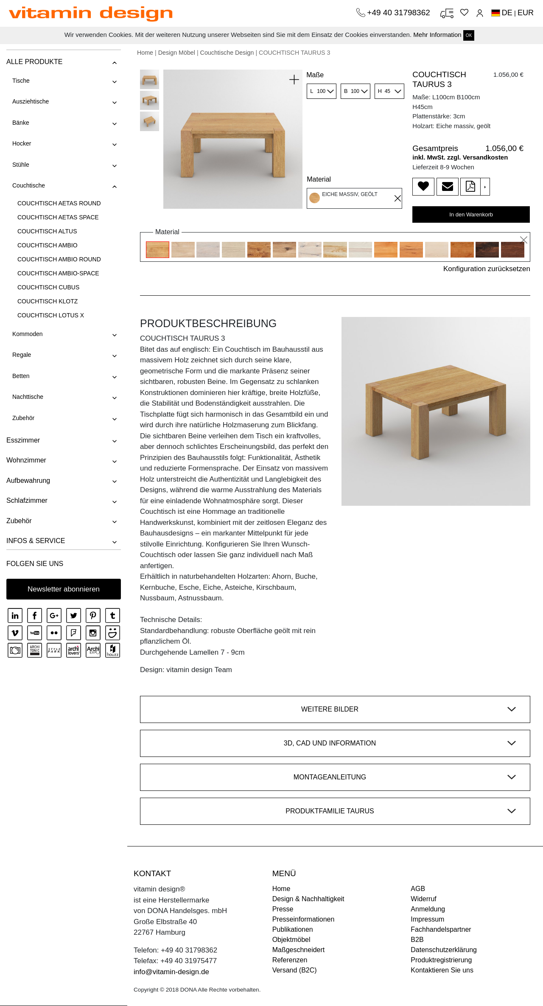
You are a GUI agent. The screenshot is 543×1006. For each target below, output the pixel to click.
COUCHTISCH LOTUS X (50, 315)
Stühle (20, 164)
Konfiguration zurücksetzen (486, 269)
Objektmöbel (291, 939)
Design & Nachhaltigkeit (308, 898)
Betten (20, 376)
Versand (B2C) (294, 970)
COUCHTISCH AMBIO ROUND (59, 259)
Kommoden (27, 334)
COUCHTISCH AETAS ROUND (59, 203)
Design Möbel (176, 52)
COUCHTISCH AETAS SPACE (58, 217)
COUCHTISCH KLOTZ (47, 301)
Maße (315, 74)
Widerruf (423, 898)
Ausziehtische (30, 101)
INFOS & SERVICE (35, 540)
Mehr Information (437, 34)
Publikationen (292, 929)
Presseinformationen (303, 919)
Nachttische (27, 396)
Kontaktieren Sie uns (442, 970)
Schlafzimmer (27, 500)
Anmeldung (428, 909)
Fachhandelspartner (441, 929)
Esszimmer (23, 440)
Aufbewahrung (28, 480)
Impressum (427, 919)
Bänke (20, 122)
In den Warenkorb (471, 214)
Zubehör (23, 418)
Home (145, 52)
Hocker (21, 143)
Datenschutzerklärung (444, 949)
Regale (21, 354)
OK (469, 35)
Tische (21, 80)
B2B (417, 939)
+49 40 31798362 (399, 12)
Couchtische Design (227, 52)
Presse (283, 909)
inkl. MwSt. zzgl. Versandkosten (460, 157)
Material (319, 179)
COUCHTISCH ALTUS (47, 231)
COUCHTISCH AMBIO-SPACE (58, 273)
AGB (418, 888)
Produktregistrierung (441, 960)
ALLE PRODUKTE (34, 61)
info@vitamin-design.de (171, 972)
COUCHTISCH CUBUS (48, 287)
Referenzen (290, 960)
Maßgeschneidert (298, 949)
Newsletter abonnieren (64, 589)
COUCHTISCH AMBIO (47, 245)
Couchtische (28, 185)
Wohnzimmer (26, 460)
